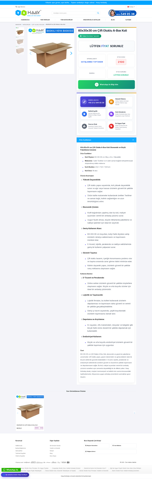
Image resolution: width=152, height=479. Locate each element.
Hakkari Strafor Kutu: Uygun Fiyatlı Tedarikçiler (28, 471)
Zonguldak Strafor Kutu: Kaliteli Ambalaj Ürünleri (66, 468)
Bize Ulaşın (53, 456)
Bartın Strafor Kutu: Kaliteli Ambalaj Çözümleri (125, 471)
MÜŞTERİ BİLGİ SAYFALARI (91, 20)
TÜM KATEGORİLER (66, 20)
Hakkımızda (19, 446)
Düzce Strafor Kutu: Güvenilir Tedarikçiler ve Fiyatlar (60, 471)
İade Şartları (19, 451)
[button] (71, 50)
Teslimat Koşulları (21, 453)
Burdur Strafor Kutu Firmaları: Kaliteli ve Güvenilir (94, 471)
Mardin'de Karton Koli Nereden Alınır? (95, 468)
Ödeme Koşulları (20, 456)
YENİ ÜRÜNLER (45, 20)
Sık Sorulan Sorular (55, 446)
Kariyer (52, 451)
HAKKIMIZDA (25, 20)
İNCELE (19, 428)
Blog (51, 453)
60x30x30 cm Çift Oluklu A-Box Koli (27, 425)
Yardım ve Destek (55, 448)
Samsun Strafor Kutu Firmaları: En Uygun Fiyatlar (34, 468)
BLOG (113, 20)
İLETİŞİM (128, 20)
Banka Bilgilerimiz (21, 448)
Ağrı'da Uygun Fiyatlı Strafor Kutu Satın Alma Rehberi (125, 468)
